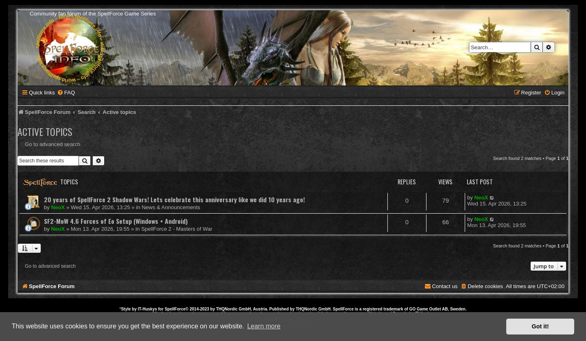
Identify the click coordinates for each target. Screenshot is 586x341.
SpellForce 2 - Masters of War (176, 229)
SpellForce (175, 309)
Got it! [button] (540, 326)
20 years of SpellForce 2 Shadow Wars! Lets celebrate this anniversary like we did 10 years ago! (174, 199)
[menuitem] (66, 92)
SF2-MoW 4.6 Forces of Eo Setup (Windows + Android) (116, 221)
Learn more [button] (263, 326)
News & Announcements (171, 207)
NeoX (58, 207)
